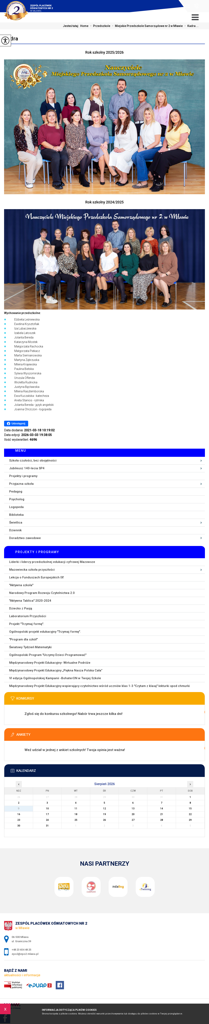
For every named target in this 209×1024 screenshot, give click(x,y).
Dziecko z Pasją (20, 608)
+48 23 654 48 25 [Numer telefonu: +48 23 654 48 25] (21, 949)
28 (161, 820)
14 (161, 808)
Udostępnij (16, 423)
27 (133, 820)
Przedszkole (99, 25)
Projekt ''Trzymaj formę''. (26, 624)
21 (161, 814)
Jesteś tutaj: (71, 25)
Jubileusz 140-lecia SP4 (26, 468)
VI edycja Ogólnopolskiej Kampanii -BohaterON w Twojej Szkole (55, 678)
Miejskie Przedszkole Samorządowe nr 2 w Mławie (146, 25)
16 (18, 814)
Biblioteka (16, 515)
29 (190, 820)
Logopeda (16, 507)
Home (84, 25)
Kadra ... (191, 25)
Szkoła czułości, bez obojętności (33, 460)
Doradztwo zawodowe (25, 538)
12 (104, 808)
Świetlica (15, 522)
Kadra (11, 39)
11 (75, 808)
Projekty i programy (23, 476)
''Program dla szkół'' (23, 639)
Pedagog (15, 491)
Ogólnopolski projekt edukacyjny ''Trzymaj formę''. (45, 631)
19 (104, 814)
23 (18, 820)
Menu (20, 451)
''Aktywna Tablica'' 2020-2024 (30, 600)
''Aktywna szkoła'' (21, 585)
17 (47, 814)
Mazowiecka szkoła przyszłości (32, 569)
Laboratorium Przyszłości (27, 616)
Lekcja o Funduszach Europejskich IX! (36, 577)
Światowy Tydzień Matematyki (30, 647)
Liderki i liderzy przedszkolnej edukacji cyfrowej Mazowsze (52, 562)
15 (190, 808)
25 (75, 820)
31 (47, 825)
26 (104, 820)
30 (18, 825)
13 (133, 808)
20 (133, 814)
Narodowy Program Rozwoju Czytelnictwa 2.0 (42, 593)
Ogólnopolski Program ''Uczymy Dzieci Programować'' (47, 655)
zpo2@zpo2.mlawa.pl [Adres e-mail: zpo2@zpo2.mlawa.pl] (25, 953)
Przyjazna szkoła (21, 484)
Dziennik (15, 530)
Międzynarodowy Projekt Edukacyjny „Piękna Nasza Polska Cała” (55, 670)
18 (75, 814)
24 (47, 820)
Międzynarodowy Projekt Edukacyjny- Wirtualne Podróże (49, 663)
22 (190, 814)
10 (47, 808)
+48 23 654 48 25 (196, 6)
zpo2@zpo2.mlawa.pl (187, 6)
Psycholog (16, 499)
